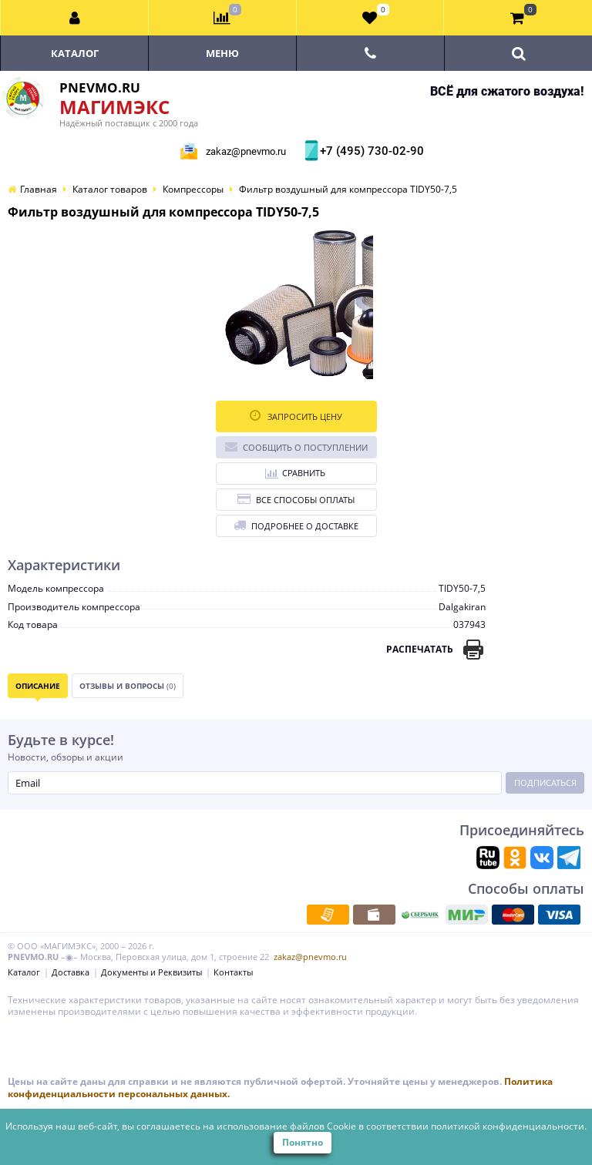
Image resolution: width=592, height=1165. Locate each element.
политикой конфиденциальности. (509, 1126)
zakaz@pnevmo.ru (246, 151)
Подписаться (545, 782)
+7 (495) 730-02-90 (370, 151)
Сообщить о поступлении (296, 446)
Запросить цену (296, 415)
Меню (222, 53)
